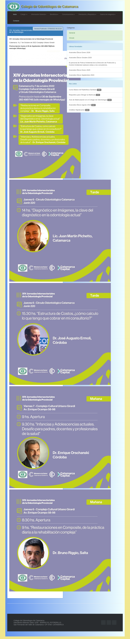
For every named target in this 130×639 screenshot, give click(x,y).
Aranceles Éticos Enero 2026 (79, 52)
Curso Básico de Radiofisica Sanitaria (85, 90)
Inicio (15, 14)
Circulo (71, 38)
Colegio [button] (23, 14)
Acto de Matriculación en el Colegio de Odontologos (90, 100)
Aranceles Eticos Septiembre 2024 (81, 75)
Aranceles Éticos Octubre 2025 (80, 58)
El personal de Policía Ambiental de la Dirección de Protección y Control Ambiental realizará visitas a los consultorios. (92, 64)
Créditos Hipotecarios (79, 110)
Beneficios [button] (54, 14)
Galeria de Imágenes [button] (107, 14)
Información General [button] (38, 14)
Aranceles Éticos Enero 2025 (79, 70)
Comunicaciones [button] (68, 14)
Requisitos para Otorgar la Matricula (84, 95)
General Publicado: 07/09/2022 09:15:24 (48, 29)
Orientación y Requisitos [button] (87, 14)
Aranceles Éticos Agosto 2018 (82, 105)
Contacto (16, 21)
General (72, 33)
